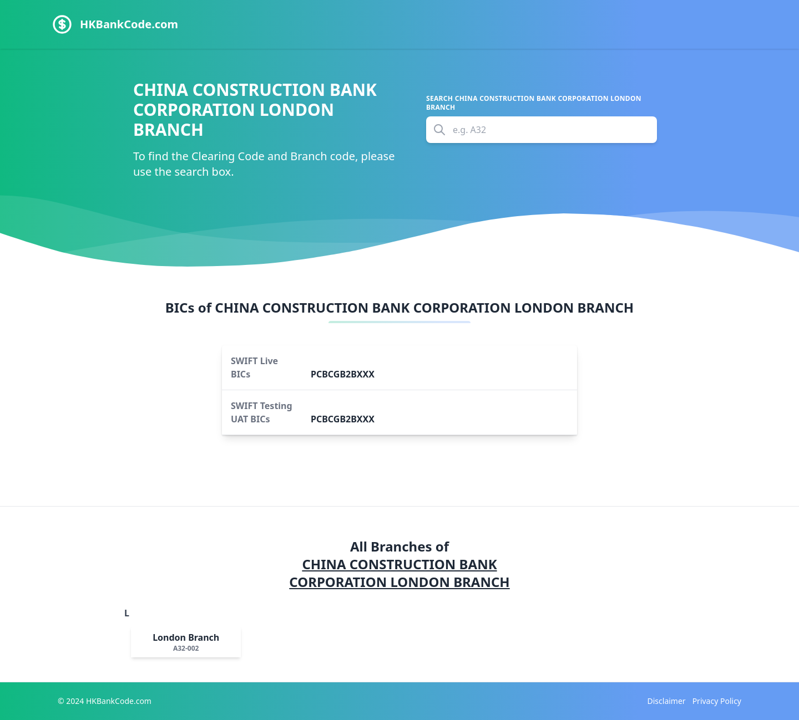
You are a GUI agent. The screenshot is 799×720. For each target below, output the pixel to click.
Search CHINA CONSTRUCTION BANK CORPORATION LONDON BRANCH (533, 103)
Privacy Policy (716, 701)
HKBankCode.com (129, 24)
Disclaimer (667, 701)
